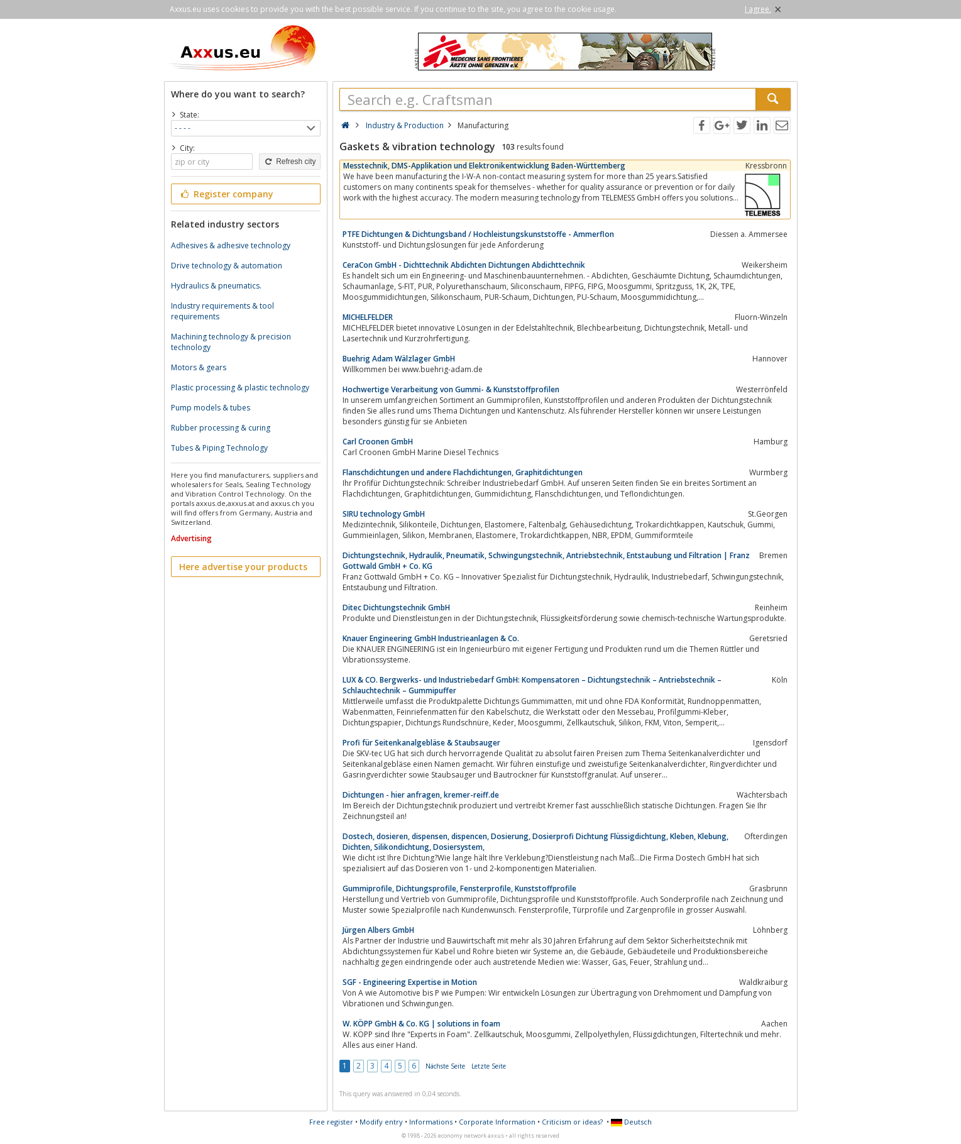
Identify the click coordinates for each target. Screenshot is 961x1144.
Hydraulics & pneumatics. (216, 285)
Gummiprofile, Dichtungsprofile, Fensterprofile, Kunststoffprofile (459, 888)
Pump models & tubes (210, 407)
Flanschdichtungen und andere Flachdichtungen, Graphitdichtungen (463, 472)
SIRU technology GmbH (384, 514)
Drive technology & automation (226, 265)
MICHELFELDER (368, 317)
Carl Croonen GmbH (378, 441)
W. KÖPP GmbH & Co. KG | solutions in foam (421, 1023)
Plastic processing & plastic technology (240, 387)
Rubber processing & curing (220, 427)
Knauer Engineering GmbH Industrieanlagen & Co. (431, 638)
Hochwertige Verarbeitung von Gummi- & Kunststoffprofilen (451, 389)
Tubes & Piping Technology (219, 448)
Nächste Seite (445, 1066)
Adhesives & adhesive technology (230, 245)
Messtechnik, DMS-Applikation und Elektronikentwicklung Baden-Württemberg (484, 165)
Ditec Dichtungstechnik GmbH (396, 607)
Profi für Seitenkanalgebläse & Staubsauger (421, 742)
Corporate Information (497, 1121)
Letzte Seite (488, 1066)
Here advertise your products (243, 567)
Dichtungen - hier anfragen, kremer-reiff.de (421, 794)
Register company (226, 194)
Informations (431, 1121)
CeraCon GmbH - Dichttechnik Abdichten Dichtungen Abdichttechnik (464, 265)
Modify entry (381, 1121)
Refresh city (289, 161)
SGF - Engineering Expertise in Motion (410, 982)
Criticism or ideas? (572, 1121)
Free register (331, 1121)
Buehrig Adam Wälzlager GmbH (399, 358)
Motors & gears (198, 367)
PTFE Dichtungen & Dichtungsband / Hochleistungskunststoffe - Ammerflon (478, 234)
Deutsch (631, 1121)
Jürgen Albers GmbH (378, 930)
